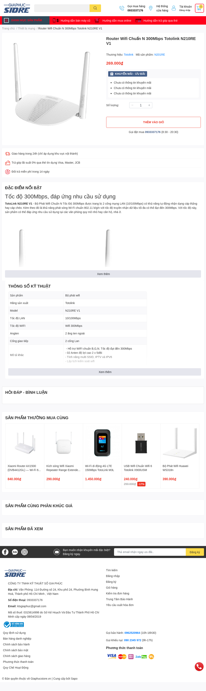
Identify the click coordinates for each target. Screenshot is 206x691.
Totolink (129, 54)
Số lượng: (112, 105)
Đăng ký (111, 581)
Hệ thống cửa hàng (162, 8)
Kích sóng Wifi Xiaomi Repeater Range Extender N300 (62, 469)
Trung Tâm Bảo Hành (119, 599)
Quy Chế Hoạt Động (15, 667)
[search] (95, 8)
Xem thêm (103, 274)
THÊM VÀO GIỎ (153, 122)
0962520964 (132, 632)
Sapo (74, 678)
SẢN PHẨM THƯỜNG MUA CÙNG (36, 417)
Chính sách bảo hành (16, 644)
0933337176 (135, 10)
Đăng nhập (184, 10)
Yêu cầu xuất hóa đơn (120, 605)
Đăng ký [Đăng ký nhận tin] (195, 552)
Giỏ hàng (111, 587)
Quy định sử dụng (14, 632)
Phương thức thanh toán (18, 661)
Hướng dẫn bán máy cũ (75, 20)
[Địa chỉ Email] (159, 552)
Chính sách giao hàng (16, 656)
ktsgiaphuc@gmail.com (31, 606)
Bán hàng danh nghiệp (17, 638)
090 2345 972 (133, 640)
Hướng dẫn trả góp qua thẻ (160, 20)
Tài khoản (185, 6)
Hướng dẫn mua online (116, 20)
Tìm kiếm (112, 570)
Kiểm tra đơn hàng (117, 593)
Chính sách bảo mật (15, 650)
